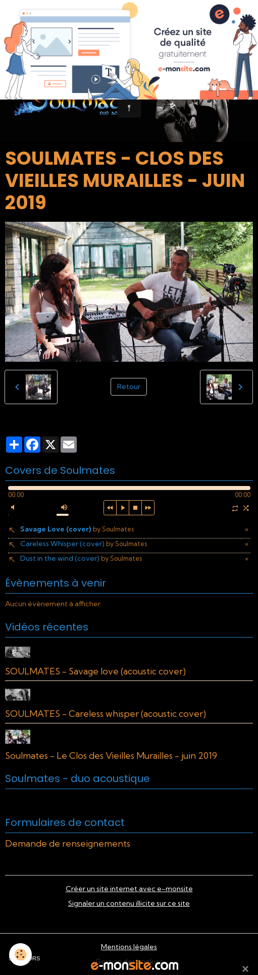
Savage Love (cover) (77, 528)
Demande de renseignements (67, 843)
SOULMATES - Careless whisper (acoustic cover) (105, 713)
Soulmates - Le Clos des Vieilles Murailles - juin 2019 (111, 755)
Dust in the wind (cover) (81, 558)
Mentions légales (129, 946)
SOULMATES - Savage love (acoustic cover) (95, 671)
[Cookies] (20, 954)
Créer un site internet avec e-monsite (129, 888)
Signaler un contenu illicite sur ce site (129, 903)
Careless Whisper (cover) (83, 543)
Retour (128, 386)
